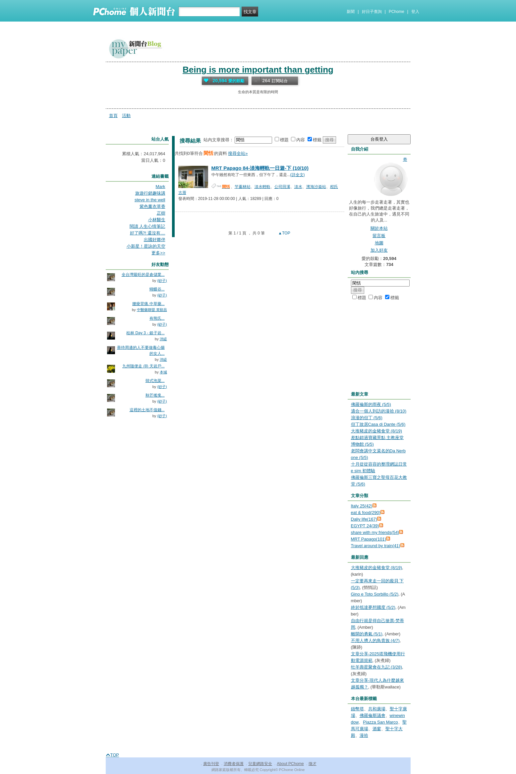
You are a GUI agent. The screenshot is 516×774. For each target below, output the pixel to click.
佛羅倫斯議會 (372, 715)
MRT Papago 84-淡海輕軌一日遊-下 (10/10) (260, 168)
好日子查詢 (372, 11)
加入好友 (379, 250)
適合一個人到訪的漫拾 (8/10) (379, 411)
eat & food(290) (366, 512)
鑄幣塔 (357, 708)
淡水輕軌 (262, 186)
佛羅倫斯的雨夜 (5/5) (371, 404)
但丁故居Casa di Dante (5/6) (378, 424)
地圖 (379, 242)
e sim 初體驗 (363, 470)
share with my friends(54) (375, 532)
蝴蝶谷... (157, 289)
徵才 (312, 763)
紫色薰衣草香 (152, 206)
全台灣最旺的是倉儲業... (143, 274)
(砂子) (162, 281)
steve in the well (150, 199)
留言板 (379, 235)
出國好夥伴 (154, 239)
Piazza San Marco (380, 722)
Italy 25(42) (362, 505)
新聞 (351, 11)
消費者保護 (234, 763)
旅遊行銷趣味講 (150, 193)
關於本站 (379, 228)
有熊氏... (157, 318)
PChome (396, 11)
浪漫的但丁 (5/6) (366, 417)
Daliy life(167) (364, 519)
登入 (415, 11)
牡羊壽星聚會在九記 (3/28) (376, 667)
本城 (163, 372)
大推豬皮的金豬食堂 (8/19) (376, 430)
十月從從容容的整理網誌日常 (379, 464)
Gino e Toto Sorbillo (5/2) (375, 594)
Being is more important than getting (258, 70)
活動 (126, 115)
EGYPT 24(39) (365, 525)
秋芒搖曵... (155, 395)
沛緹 (163, 339)
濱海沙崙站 (316, 186)
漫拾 (364, 735)
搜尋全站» (238, 153)
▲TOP (283, 233)
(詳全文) (297, 174)
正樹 (161, 213)
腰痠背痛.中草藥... (148, 303)
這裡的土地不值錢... (147, 410)
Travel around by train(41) (375, 545)
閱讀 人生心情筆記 (147, 226)
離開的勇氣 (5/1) (366, 633)
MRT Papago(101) (368, 539)
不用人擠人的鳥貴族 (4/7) (375, 640)
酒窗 (377, 728)
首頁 (113, 115)
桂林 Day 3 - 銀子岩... (145, 333)
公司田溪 (282, 186)
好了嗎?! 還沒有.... (147, 232)
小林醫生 (156, 219)
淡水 (298, 186)
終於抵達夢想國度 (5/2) (373, 607)
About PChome (290, 763)
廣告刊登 (211, 763)
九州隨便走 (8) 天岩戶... (143, 366)
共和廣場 (376, 708)
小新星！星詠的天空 (146, 246)
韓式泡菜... (155, 380)
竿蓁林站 (243, 186)
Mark (160, 186)
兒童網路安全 (260, 763)
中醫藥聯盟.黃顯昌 (152, 310)
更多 (158, 252)
